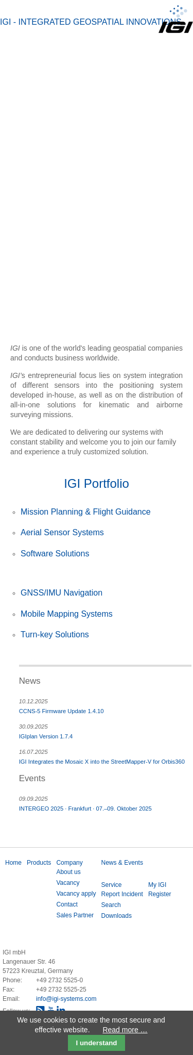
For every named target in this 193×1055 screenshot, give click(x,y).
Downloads (116, 915)
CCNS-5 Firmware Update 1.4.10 (61, 711)
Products (39, 862)
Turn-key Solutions (55, 634)
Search (111, 905)
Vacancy (67, 882)
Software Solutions (55, 553)
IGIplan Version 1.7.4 (46, 736)
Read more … (124, 1030)
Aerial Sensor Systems (62, 532)
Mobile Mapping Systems (67, 613)
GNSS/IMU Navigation (61, 592)
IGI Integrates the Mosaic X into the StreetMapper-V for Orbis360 (102, 762)
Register (159, 894)
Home (13, 862)
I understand (96, 1043)
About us (68, 872)
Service (111, 884)
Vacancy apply (76, 893)
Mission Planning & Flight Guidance (86, 511)
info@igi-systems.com (66, 998)
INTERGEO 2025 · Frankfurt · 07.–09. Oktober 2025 (85, 808)
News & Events (122, 862)
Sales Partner (75, 915)
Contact (66, 904)
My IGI (157, 884)
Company (69, 862)
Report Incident (122, 894)
